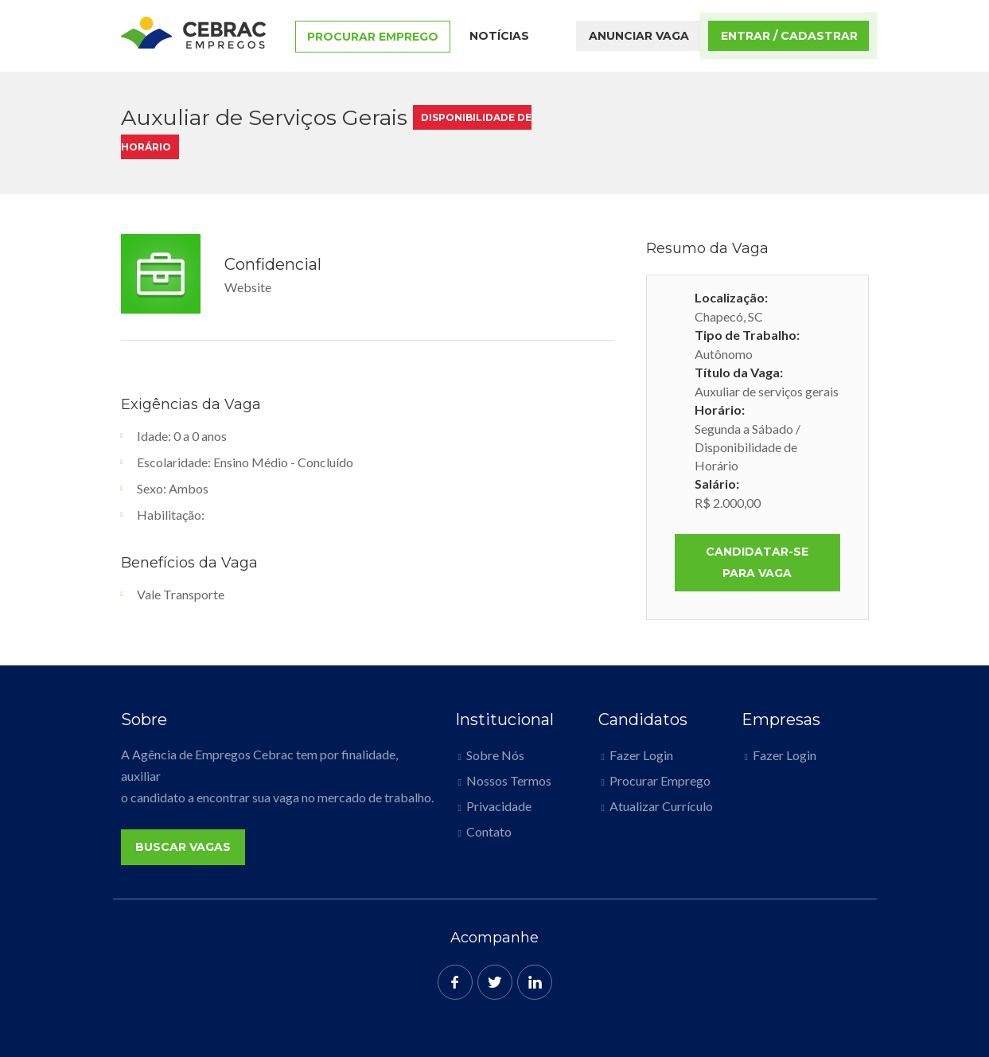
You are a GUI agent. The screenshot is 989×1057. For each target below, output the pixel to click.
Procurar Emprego (372, 36)
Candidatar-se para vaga (757, 562)
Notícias (499, 36)
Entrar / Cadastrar (789, 36)
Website (247, 286)
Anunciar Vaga (639, 36)
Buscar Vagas (183, 847)
